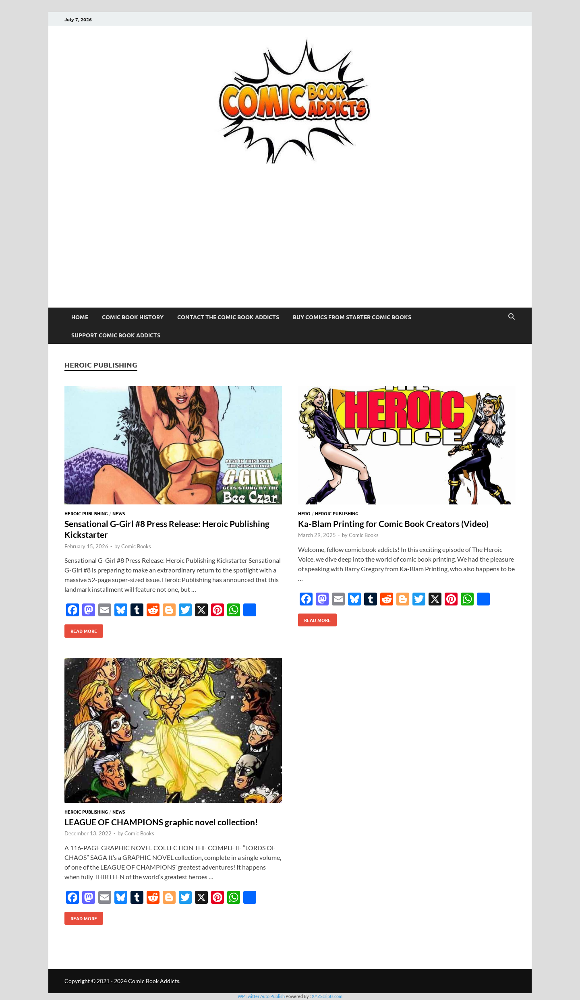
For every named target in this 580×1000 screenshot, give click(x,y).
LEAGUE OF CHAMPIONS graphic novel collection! (161, 822)
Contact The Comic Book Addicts (228, 316)
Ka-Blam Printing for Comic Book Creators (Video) (393, 524)
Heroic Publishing (86, 513)
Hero (304, 513)
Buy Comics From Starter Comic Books (352, 316)
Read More (80, 629)
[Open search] (511, 317)
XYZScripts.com (327, 996)
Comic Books (136, 546)
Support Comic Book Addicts (115, 335)
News (118, 513)
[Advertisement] (290, 247)
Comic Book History (133, 316)
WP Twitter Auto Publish (261, 996)
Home (79, 316)
